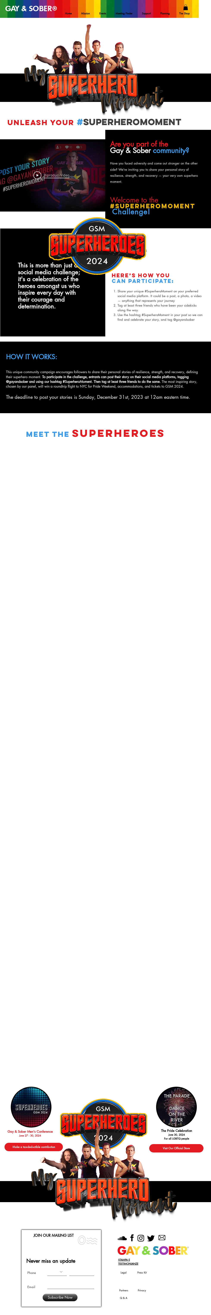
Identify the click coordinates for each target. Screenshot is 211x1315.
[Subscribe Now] (60, 1297)
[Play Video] (51, 175)
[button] (185, 7)
